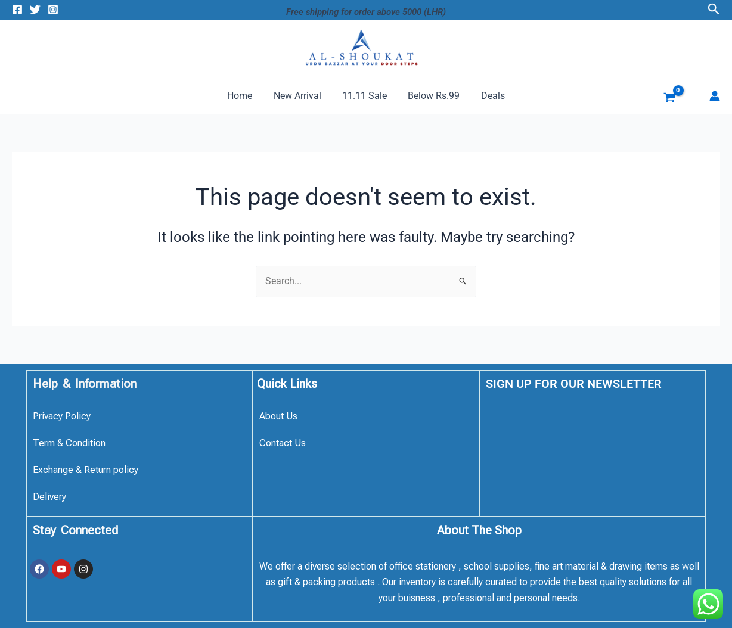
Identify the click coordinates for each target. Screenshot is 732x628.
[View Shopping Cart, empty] (660, 99)
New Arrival (299, 95)
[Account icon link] (714, 96)
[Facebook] (17, 9)
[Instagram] (53, 9)
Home (243, 95)
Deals (489, 95)
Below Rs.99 (432, 95)
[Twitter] (35, 9)
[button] (714, 9)
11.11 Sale (364, 95)
